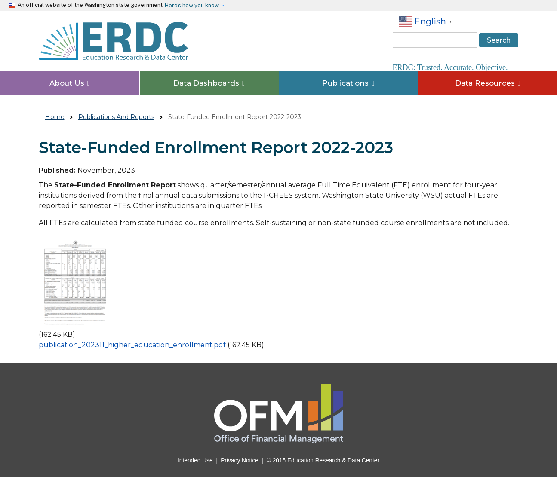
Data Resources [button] (487, 83)
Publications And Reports (116, 117)
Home (55, 117)
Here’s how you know (192, 5)
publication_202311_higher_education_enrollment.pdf (132, 345)
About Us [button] (69, 83)
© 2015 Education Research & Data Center (323, 460)
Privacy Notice (239, 460)
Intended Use (195, 460)
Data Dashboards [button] (209, 83)
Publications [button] (348, 83)
